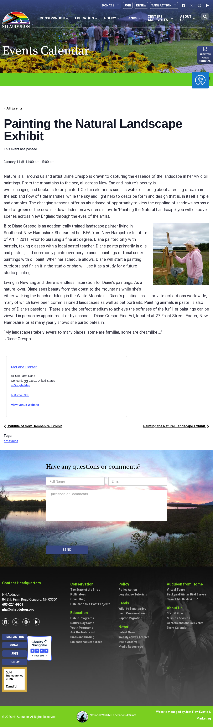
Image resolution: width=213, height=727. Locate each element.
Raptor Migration (130, 618)
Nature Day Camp (82, 623)
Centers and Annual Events (185, 623)
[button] (205, 16)
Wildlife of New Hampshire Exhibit (33, 426)
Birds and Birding (82, 637)
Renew (141, 5)
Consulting (77, 599)
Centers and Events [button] (160, 18)
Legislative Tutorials (133, 594)
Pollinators (78, 594)
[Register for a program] (205, 49)
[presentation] (77, 533)
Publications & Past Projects (90, 604)
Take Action (164, 5)
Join (127, 5)
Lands (125, 603)
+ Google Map (20, 385)
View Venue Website (25, 404)
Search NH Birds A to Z (182, 599)
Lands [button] (133, 18)
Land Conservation (132, 613)
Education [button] (86, 18)
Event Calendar (177, 627)
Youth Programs (81, 627)
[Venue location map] (84, 388)
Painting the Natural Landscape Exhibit (176, 426)
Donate (110, 5)
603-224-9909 (20, 395)
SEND (67, 550)
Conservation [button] (54, 18)
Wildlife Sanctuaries (132, 608)
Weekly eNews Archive (134, 637)
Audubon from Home (186, 584)
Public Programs (82, 618)
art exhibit (11, 441)
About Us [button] (187, 18)
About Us (176, 608)
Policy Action (128, 589)
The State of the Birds (85, 589)
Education (80, 612)
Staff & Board (176, 613)
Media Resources (131, 646)
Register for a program (205, 57)
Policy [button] (111, 18)
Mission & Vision (178, 618)
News (124, 627)
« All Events (13, 108)
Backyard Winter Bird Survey (186, 594)
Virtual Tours (176, 589)
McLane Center (24, 367)
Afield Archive (128, 642)
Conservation (82, 584)
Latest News (127, 632)
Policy (125, 584)
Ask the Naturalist (82, 632)
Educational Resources (86, 642)
